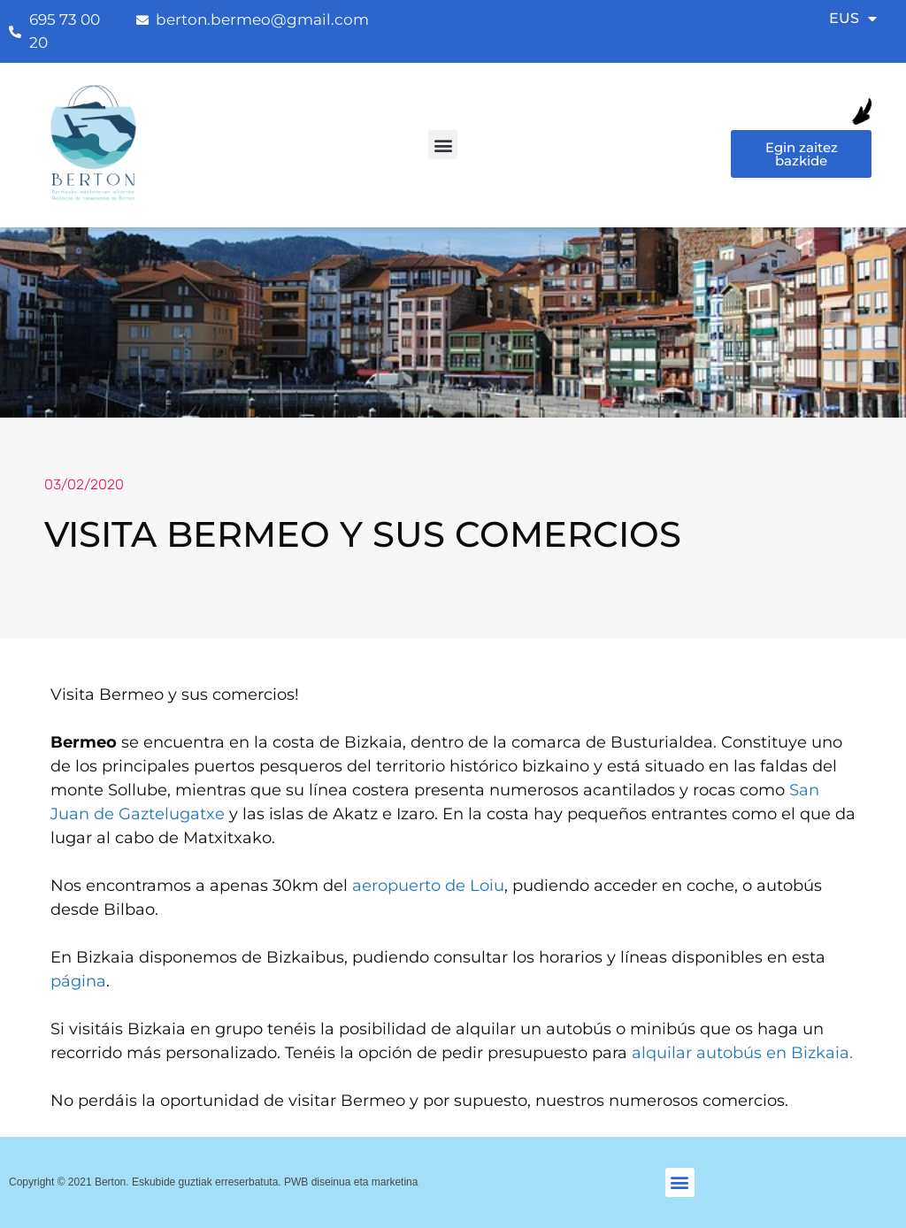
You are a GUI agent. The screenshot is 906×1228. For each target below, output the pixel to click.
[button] (442, 144)
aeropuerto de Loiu (428, 885)
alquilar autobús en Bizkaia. (742, 1053)
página (78, 981)
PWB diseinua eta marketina (351, 1182)
